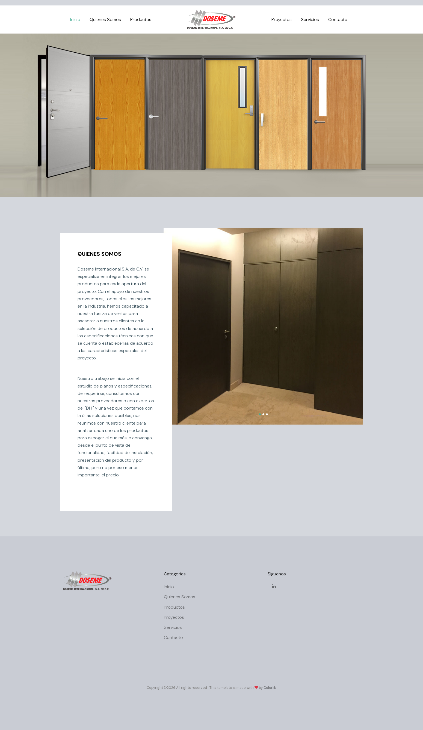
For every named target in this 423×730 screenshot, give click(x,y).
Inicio (75, 19)
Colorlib (270, 687)
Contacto (337, 19)
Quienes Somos (105, 19)
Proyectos (281, 19)
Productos (140, 19)
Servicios (310, 19)
